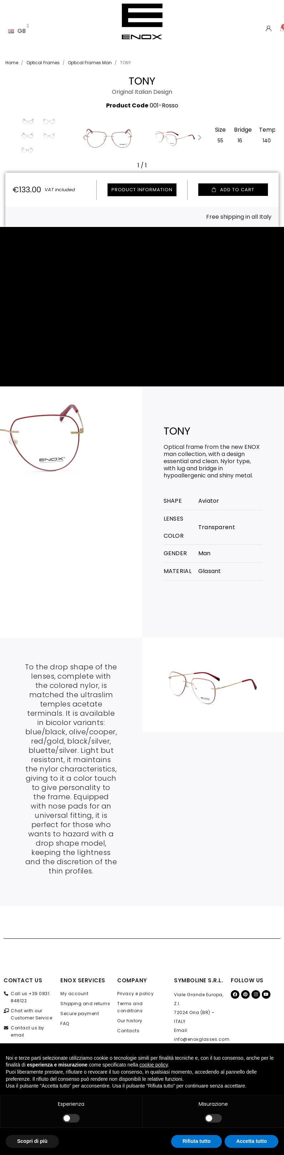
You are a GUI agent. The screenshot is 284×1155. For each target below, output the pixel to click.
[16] (240, 140)
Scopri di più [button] (32, 1141)
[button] (84, 137)
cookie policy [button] (153, 1065)
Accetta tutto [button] (251, 1141)
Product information (142, 189)
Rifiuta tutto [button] (197, 1141)
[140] (266, 140)
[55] (220, 140)
